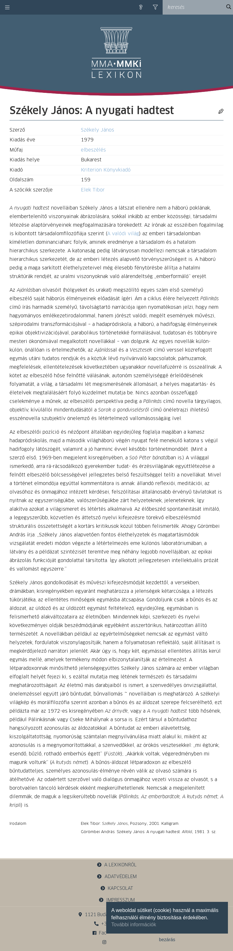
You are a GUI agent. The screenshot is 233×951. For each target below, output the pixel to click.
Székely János (97, 130)
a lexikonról (116, 865)
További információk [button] (133, 924)
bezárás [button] (167, 939)
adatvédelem (116, 876)
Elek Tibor (93, 190)
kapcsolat (116, 888)
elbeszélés (93, 150)
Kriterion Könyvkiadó (106, 170)
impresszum (116, 900)
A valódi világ (123, 233)
